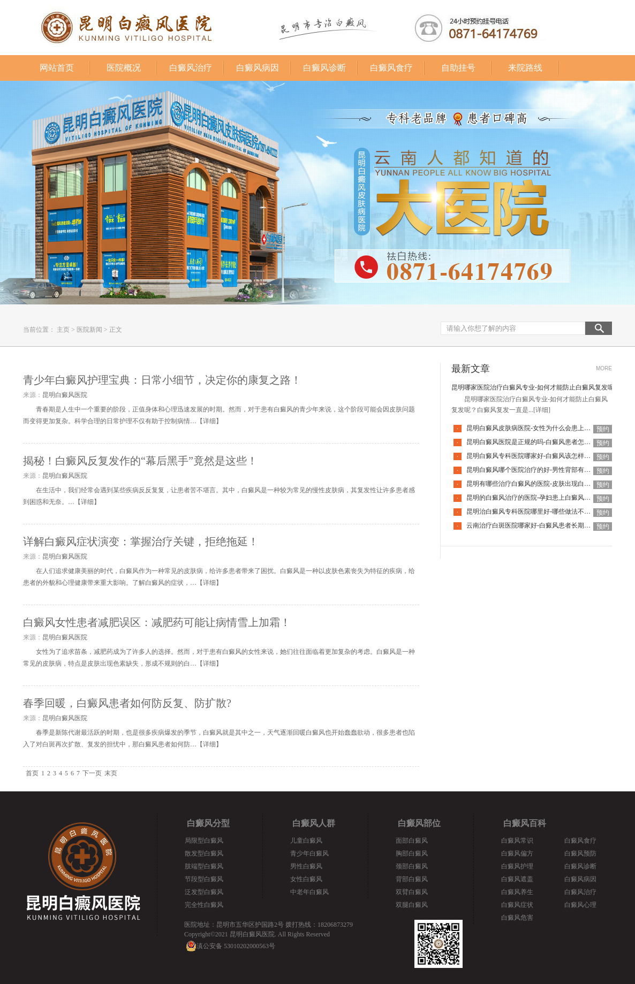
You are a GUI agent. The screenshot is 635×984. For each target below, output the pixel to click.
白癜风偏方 (517, 853)
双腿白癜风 (412, 905)
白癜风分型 (208, 823)
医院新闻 (89, 329)
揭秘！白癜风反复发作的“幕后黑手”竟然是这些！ (140, 461)
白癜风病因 (257, 67)
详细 (209, 421)
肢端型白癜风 (204, 866)
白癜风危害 (517, 917)
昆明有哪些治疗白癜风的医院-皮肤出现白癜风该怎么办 (544, 483)
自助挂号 (458, 67)
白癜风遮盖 (517, 879)
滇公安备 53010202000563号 (235, 946)
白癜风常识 (517, 840)
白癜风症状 (517, 905)
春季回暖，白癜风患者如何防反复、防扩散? (127, 703)
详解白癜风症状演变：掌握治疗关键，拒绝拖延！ (141, 541)
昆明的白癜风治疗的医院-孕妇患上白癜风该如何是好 (541, 497)
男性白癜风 (306, 866)
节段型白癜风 (204, 879)
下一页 (92, 773)
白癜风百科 (524, 823)
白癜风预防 (580, 853)
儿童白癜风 (306, 840)
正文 (115, 329)
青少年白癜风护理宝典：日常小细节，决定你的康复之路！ (162, 380)
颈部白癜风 (412, 866)
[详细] (541, 410)
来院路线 (525, 67)
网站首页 (57, 67)
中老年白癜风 (309, 892)
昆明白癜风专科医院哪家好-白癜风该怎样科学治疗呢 (541, 456)
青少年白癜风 (309, 853)
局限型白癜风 (204, 840)
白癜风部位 (419, 823)
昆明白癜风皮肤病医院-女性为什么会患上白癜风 (534, 428)
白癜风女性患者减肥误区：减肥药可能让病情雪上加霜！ (157, 622)
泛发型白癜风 (204, 892)
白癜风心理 (580, 905)
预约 (602, 429)
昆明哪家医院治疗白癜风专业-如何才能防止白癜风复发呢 (532, 387)
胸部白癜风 (412, 853)
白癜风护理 (517, 866)
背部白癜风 (412, 879)
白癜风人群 (313, 823)
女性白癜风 (306, 879)
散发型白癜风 (204, 853)
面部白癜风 (412, 840)
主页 (63, 329)
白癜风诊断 (324, 67)
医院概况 (124, 67)
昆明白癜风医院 (64, 395)
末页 (110, 773)
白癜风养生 (517, 892)
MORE (604, 368)
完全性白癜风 (204, 905)
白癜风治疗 (190, 67)
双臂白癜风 (412, 892)
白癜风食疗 (391, 67)
